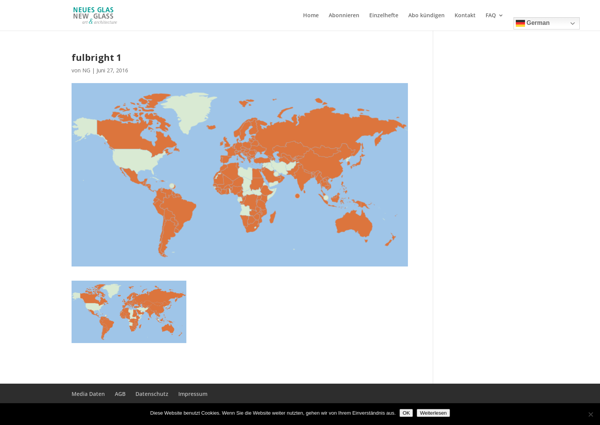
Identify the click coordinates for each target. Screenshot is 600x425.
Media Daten (88, 393)
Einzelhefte (383, 16)
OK (406, 413)
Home (311, 16)
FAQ (491, 16)
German (533, 23)
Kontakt (465, 16)
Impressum (192, 393)
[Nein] (590, 414)
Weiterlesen (433, 413)
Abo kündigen (426, 16)
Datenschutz (151, 393)
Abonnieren (344, 16)
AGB (120, 393)
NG (86, 70)
